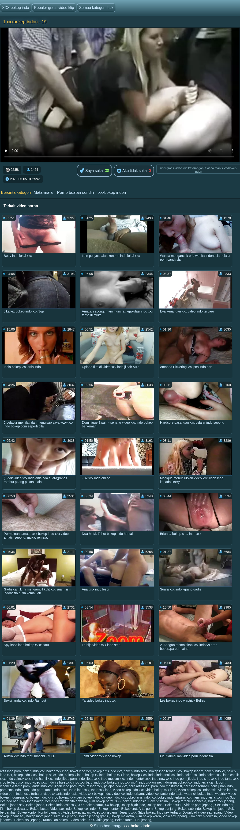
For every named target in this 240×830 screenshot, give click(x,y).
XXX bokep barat (90, 805)
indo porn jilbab (184, 779)
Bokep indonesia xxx (61, 805)
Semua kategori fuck (96, 8)
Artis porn (146, 809)
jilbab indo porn (65, 786)
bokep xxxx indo (142, 775)
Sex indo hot (224, 805)
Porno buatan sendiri (75, 192)
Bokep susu (173, 805)
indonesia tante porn (15, 786)
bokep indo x (193, 771)
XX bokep (112, 805)
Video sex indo (61, 809)
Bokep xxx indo (85, 809)
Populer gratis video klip (54, 8)
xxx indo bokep (32, 801)
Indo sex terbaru (169, 812)
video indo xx (228, 790)
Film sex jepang (65, 816)
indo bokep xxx (210, 775)
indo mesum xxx (113, 779)
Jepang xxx (128, 812)
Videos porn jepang (198, 805)
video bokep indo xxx (128, 790)
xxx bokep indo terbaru (168, 797)
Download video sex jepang (203, 812)
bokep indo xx (215, 771)
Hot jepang (143, 820)
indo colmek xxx (18, 779)
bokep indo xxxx (25, 775)
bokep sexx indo (51, 775)
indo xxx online (150, 782)
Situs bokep (146, 812)
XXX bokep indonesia (130, 801)
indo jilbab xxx (89, 779)
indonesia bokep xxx (177, 782)
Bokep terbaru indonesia (188, 801)
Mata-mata (43, 192)
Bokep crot (129, 809)
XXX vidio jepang (100, 820)
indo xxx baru (82, 782)
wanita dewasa (76, 801)
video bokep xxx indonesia (197, 790)
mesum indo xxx (90, 786)
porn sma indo (10, 790)
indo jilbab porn (66, 779)
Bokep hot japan (214, 809)
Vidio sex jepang (175, 816)
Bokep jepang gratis (94, 816)
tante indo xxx (79, 790)
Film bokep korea (148, 816)
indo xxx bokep (105, 782)
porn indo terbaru (196, 786)
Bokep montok (109, 809)
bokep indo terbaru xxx (166, 771)
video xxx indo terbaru (128, 794)
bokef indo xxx (80, 771)
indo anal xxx (166, 775)
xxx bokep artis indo (135, 797)
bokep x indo (74, 775)
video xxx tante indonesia (164, 794)
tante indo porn (56, 790)
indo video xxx (35, 782)
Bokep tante (124, 820)
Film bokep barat (101, 801)
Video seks (78, 820)
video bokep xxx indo (161, 790)
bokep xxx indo (118, 775)
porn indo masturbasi (166, 786)
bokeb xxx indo (57, 771)
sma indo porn (33, 790)
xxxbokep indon (112, 192)
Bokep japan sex (12, 805)
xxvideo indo (110, 797)
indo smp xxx (206, 779)
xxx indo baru (9, 801)
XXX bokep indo (15, 8)
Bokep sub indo (189, 809)
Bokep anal (155, 805)
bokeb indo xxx (34, 771)
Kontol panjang (49, 812)
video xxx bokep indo (94, 794)
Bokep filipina (158, 801)
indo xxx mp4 (127, 782)
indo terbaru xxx (11, 782)
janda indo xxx (42, 786)
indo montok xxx (138, 779)
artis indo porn (10, 771)
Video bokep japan (76, 812)
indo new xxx (161, 779)
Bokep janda (35, 805)
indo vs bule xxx (59, 782)
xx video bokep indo (84, 797)
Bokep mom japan (39, 816)
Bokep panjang (165, 809)
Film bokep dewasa (14, 809)
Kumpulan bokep (56, 820)
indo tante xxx (228, 779)
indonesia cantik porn (209, 782)
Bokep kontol (27, 812)
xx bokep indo (36, 797)
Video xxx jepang (105, 812)
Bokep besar (39, 809)
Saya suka (91, 171)
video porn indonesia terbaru (20, 794)
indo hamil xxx (42, 779)
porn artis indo (139, 786)
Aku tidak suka (132, 171)
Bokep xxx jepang (221, 801)
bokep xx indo (95, 775)
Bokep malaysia (122, 816)
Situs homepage (108, 826)
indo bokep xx (187, 775)
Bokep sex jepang (27, 820)
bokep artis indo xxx (107, 771)
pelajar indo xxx (115, 786)
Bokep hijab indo (133, 805)
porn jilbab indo (221, 786)
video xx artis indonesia (60, 794)
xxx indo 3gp (226, 797)
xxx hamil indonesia (201, 797)
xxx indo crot (54, 801)
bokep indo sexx (135, 771)
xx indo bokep (58, 797)
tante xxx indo (101, 790)
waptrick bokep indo (199, 794)
